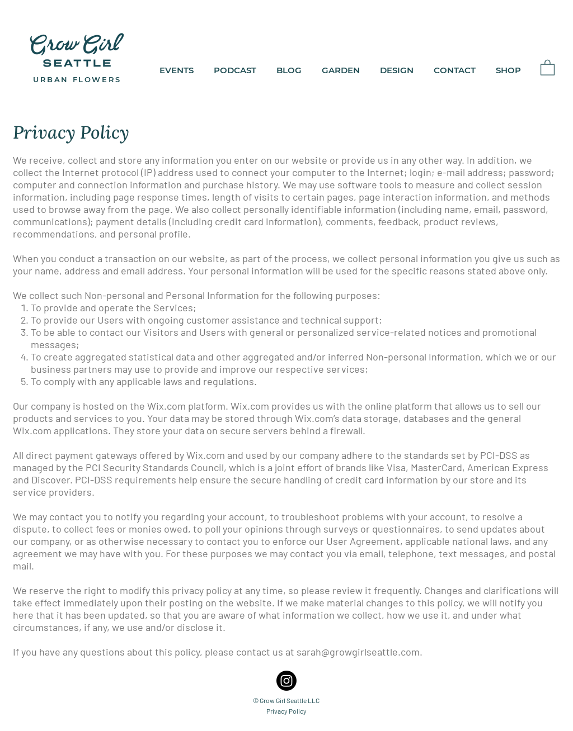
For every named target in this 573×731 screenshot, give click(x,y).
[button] (548, 67)
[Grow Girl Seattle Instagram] (286, 681)
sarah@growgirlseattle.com (358, 651)
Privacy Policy (286, 711)
